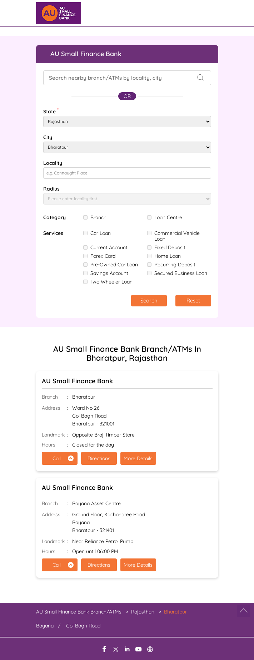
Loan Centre (168, 217)
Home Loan (167, 256)
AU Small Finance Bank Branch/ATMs (79, 612)
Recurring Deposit (174, 264)
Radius (51, 189)
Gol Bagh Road (83, 626)
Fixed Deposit (169, 247)
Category (54, 218)
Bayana (45, 626)
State (51, 110)
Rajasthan (142, 612)
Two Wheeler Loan (111, 282)
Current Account (109, 247)
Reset (193, 300)
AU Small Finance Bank (77, 381)
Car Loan (100, 233)
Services (53, 233)
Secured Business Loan (180, 273)
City (47, 137)
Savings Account (109, 273)
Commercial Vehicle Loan (177, 236)
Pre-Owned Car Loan (114, 264)
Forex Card (102, 256)
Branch (98, 217)
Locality (52, 163)
